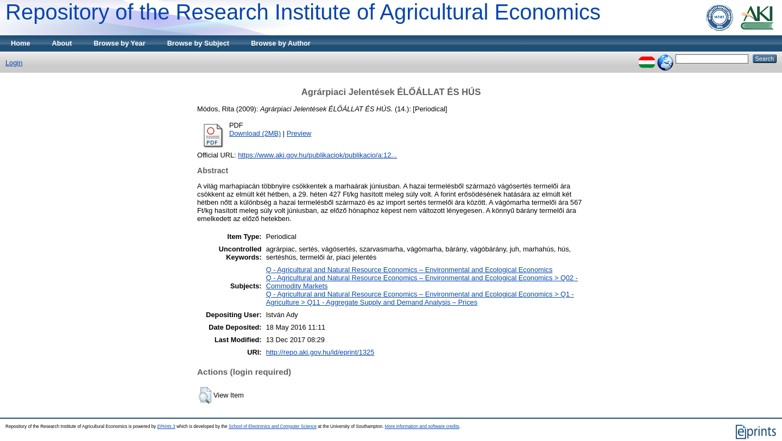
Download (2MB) (255, 133)
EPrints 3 (166, 426)
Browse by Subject (198, 43)
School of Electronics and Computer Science (273, 426)
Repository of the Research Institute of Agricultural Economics (303, 12)
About (62, 43)
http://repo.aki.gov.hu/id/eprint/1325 (320, 352)
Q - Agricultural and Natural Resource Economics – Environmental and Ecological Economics (409, 270)
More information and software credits (422, 426)
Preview (299, 133)
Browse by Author (281, 43)
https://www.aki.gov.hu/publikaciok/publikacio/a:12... (317, 155)
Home (20, 43)
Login (13, 63)
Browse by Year (120, 43)
